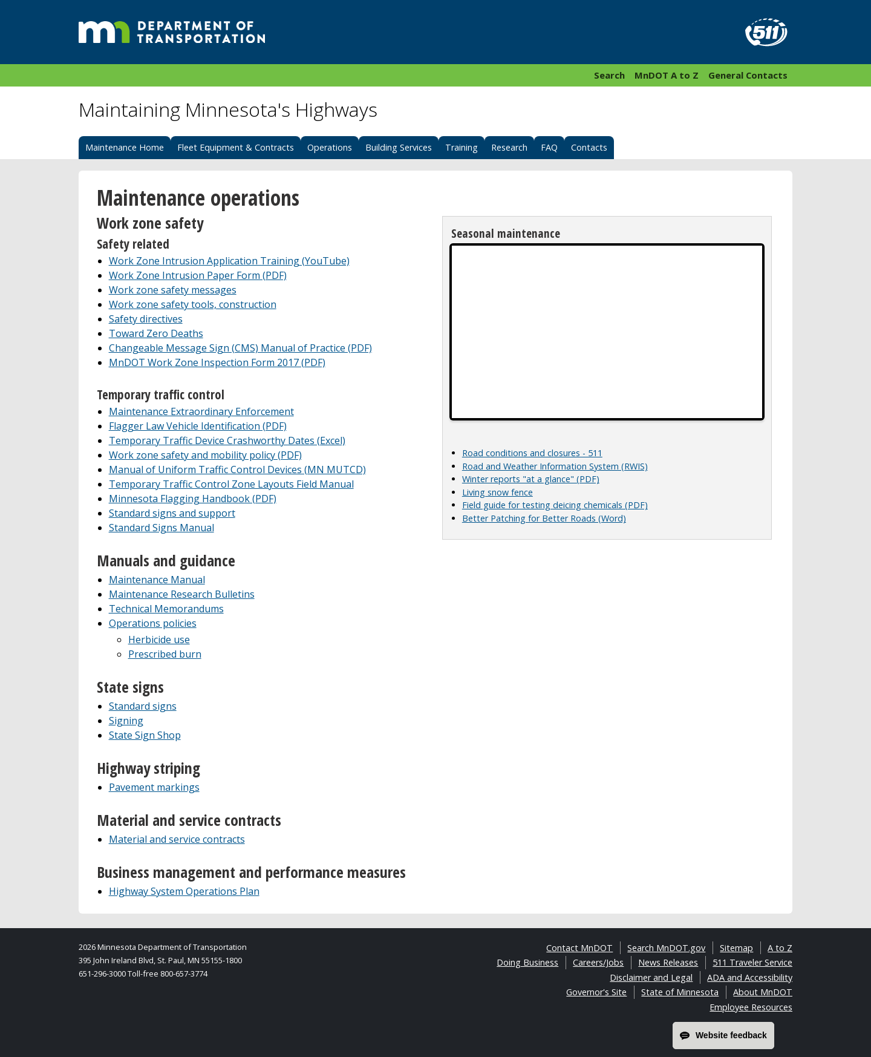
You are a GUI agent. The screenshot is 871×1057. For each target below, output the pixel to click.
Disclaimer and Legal (651, 977)
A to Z (780, 948)
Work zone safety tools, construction (192, 304)
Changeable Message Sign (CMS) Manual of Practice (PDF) (240, 348)
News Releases (668, 962)
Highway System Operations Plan (184, 891)
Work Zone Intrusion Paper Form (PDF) (198, 275)
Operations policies (153, 623)
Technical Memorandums (166, 608)
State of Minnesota (680, 992)
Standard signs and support (172, 513)
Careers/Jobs (598, 962)
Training (461, 147)
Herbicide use (159, 639)
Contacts (589, 147)
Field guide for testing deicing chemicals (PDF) (555, 505)
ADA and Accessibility (749, 977)
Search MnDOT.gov (666, 948)
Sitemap (736, 948)
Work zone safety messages (173, 289)
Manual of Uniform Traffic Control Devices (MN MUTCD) (237, 469)
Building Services (398, 147)
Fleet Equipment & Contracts (235, 147)
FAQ (549, 147)
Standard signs (143, 706)
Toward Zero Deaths (156, 333)
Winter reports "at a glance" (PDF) (530, 479)
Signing (126, 720)
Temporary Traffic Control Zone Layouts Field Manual (231, 484)
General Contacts (748, 75)
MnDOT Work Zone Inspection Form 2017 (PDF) (217, 362)
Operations (329, 147)
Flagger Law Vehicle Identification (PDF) (198, 426)
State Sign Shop (145, 735)
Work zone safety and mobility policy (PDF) (205, 455)
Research (509, 147)
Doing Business (527, 962)
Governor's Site (596, 992)
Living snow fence (497, 492)
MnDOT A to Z (666, 75)
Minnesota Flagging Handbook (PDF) (192, 498)
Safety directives (146, 319)
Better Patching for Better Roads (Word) (544, 518)
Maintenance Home (124, 147)
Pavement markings (154, 787)
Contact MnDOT (579, 948)
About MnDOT (762, 992)
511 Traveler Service (752, 962)
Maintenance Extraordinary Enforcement (201, 411)
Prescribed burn (164, 654)
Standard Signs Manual (161, 527)
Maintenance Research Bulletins (182, 594)
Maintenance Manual (157, 579)
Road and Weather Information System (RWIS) (555, 466)
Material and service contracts (177, 839)
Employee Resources (751, 1007)
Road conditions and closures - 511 (532, 453)
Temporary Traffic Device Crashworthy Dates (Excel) (227, 440)
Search (609, 75)
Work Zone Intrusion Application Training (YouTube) (229, 260)
